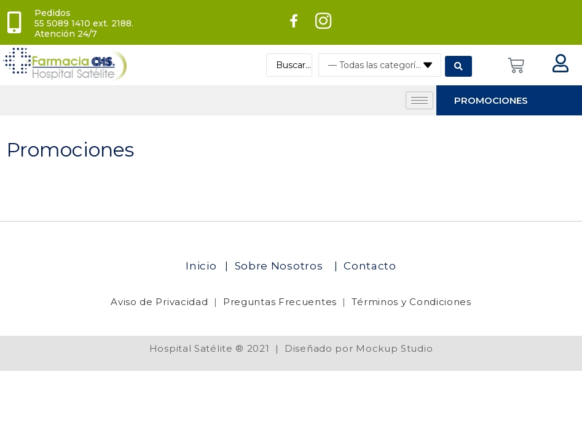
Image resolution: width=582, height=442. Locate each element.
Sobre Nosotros (280, 266)
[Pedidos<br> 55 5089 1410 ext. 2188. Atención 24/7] (14, 23)
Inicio (202, 266)
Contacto (370, 266)
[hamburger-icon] (419, 100)
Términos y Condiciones (411, 302)
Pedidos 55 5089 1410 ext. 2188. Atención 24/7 (83, 23)
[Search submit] (458, 65)
